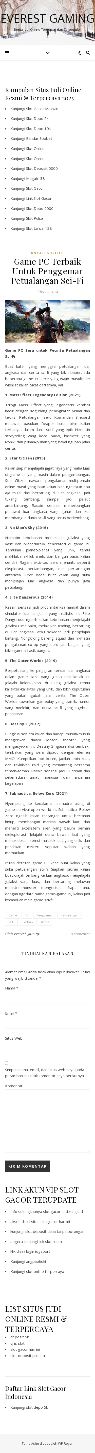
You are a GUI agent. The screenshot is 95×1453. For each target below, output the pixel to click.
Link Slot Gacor (39, 198)
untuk (45, 922)
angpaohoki (36, 1261)
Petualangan (70, 915)
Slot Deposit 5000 (42, 168)
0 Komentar (80, 933)
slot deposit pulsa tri (28, 1355)
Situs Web (14, 1038)
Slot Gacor (35, 188)
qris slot (17, 1343)
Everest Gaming (47, 18)
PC (27, 915)
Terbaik (27, 922)
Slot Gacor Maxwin (42, 108)
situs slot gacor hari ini (50, 1221)
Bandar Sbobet (39, 138)
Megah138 (35, 178)
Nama (11, 987)
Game (12, 915)
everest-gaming (27, 933)
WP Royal (65, 1443)
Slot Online (35, 148)
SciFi (11, 922)
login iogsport (38, 1251)
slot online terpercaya (45, 1271)
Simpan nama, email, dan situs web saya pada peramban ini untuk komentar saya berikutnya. (45, 1072)
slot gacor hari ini (25, 1349)
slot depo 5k (37, 1407)
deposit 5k (19, 1336)
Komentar (14, 1085)
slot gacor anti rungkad (63, 1211)
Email (11, 1013)
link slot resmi (51, 1241)
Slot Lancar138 (39, 228)
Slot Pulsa (34, 218)
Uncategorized (47, 253)
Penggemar (44, 915)
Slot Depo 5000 (39, 208)
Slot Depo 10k (38, 128)
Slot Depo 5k (37, 118)
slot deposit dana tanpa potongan (54, 1231)
